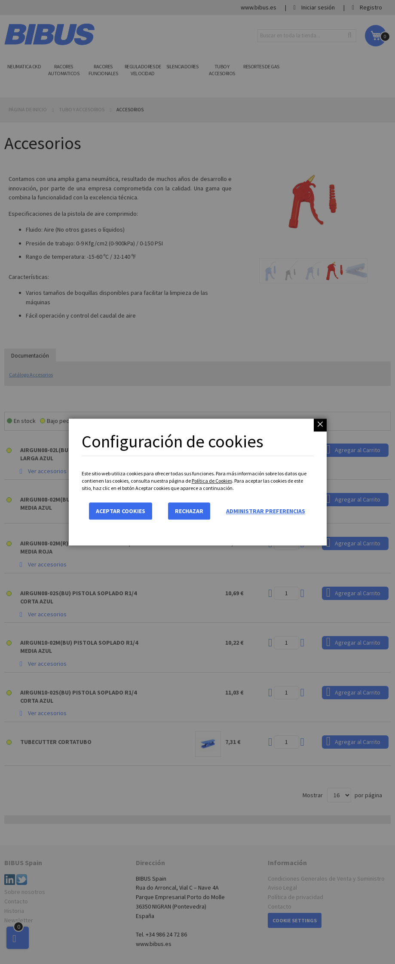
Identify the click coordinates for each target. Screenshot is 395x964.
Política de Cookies (212, 480)
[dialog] (197, 482)
